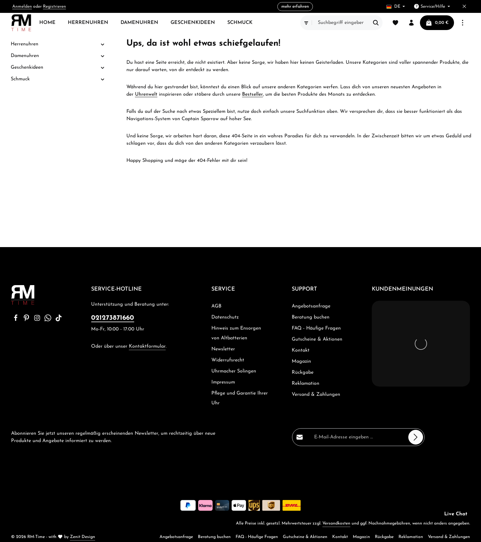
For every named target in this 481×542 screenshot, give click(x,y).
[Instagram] (38, 320)
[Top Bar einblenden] (462, 22)
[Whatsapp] (48, 320)
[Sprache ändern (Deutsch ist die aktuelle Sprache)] (396, 6)
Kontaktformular (147, 346)
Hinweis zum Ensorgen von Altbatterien (236, 333)
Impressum (223, 382)
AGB (216, 306)
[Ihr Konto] (411, 22)
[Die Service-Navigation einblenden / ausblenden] (432, 6)
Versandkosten (336, 523)
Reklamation (305, 383)
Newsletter (223, 349)
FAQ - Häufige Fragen (316, 328)
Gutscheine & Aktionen (317, 339)
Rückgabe (303, 372)
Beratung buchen (310, 317)
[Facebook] (16, 320)
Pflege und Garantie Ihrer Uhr (239, 398)
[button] (102, 44)
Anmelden (22, 6)
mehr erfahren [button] (295, 6)
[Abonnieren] (415, 437)
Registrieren (54, 6)
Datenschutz (225, 317)
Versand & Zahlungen (316, 394)
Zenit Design (82, 537)
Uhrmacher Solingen (233, 371)
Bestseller (252, 94)
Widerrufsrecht (227, 360)
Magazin (301, 361)
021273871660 (112, 318)
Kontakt (301, 350)
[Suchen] (376, 22)
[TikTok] (58, 320)
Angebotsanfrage (311, 306)
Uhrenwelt (146, 94)
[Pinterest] (27, 320)
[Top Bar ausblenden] (464, 6)
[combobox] (341, 22)
